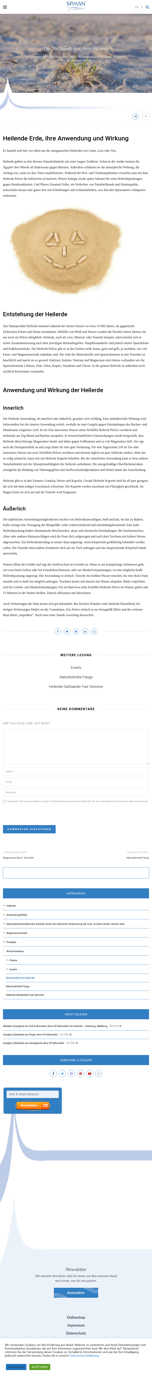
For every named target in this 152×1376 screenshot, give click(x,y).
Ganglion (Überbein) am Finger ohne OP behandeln (30, 1034)
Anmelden (76, 1292)
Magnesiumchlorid (17, 933)
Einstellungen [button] (16, 1367)
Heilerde (11, 905)
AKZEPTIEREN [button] (40, 1367)
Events (76, 667)
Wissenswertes (15, 951)
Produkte (11, 942)
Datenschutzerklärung (84, 1355)
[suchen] (68, 873)
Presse (13, 960)
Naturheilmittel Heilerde (20, 978)
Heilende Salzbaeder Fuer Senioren (76, 686)
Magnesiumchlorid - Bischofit (18, 857)
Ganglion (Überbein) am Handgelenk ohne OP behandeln (33, 1043)
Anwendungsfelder (17, 915)
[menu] (5, 7)
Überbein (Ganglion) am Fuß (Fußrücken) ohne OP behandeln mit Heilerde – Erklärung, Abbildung (55, 1026)
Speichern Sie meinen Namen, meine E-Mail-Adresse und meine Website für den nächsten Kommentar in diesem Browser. (78, 801)
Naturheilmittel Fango (76, 677)
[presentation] (33, 812)
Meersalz (66, 924)
